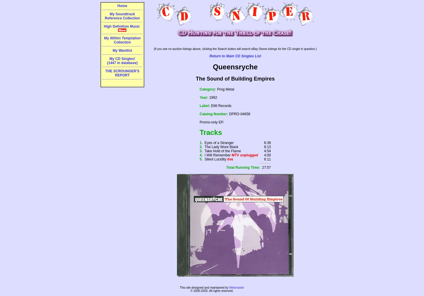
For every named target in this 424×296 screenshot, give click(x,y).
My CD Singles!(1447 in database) (122, 61)
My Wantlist (122, 51)
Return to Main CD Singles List (235, 56)
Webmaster (236, 287)
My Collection (122, 40)
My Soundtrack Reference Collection (122, 16)
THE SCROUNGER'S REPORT (122, 73)
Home (122, 6)
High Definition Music (122, 28)
